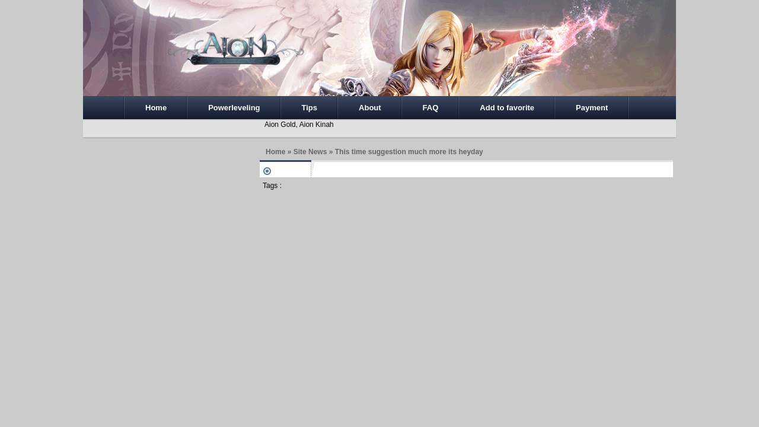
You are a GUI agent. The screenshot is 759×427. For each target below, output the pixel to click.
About (370, 107)
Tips (310, 107)
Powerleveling (234, 107)
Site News (310, 152)
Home (156, 107)
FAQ (431, 107)
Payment (592, 107)
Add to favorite (507, 107)
